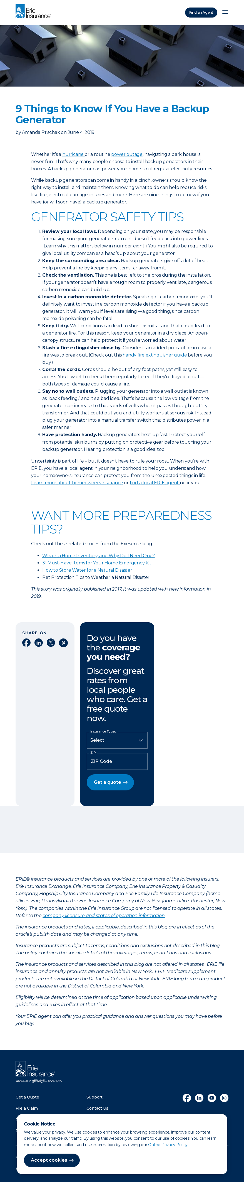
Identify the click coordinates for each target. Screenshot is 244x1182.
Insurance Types (103, 731)
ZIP (93, 752)
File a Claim (27, 1108)
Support (94, 1097)
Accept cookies (49, 1160)
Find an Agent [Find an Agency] (201, 12)
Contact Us (97, 1108)
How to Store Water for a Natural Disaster (87, 570)
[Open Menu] (225, 12)
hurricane (73, 154)
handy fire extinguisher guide (155, 355)
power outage (127, 154)
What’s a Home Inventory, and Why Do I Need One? (98, 555)
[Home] (35, 11)
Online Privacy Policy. (168, 1144)
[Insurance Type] (117, 740)
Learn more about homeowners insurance (77, 482)
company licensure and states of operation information (104, 915)
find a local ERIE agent (155, 482)
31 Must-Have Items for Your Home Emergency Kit (96, 563)
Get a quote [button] (107, 782)
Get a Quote (27, 1097)
